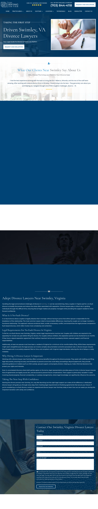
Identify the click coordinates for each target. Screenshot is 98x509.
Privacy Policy (58, 479)
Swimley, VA (45, 304)
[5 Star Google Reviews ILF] (37, 4)
